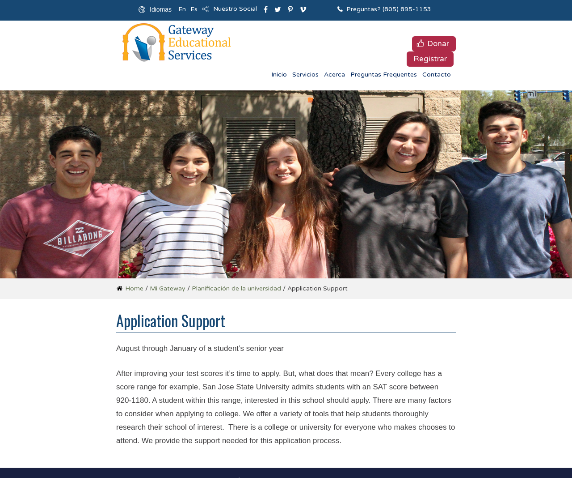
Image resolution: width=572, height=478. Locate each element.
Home (134, 288)
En (182, 9)
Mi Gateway (167, 288)
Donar (438, 43)
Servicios (305, 74)
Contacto (436, 74)
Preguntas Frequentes (383, 74)
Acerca (334, 74)
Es (194, 9)
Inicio (279, 74)
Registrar (430, 59)
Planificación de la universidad (236, 288)
